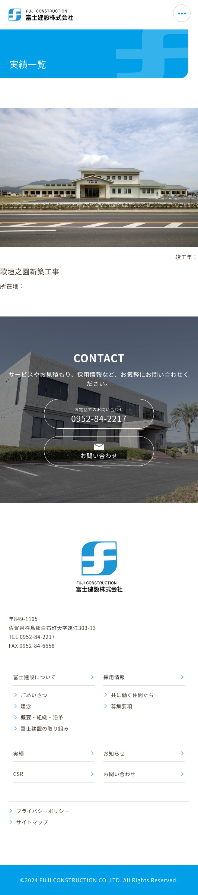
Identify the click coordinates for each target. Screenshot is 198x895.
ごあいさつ (34, 695)
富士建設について (34, 677)
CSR (18, 774)
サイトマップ (32, 822)
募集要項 (121, 706)
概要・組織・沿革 (42, 717)
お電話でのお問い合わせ (98, 415)
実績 (18, 753)
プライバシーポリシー (43, 810)
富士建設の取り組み (45, 728)
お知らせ (114, 753)
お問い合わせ (99, 455)
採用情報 (114, 677)
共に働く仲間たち (132, 695)
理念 (26, 706)
